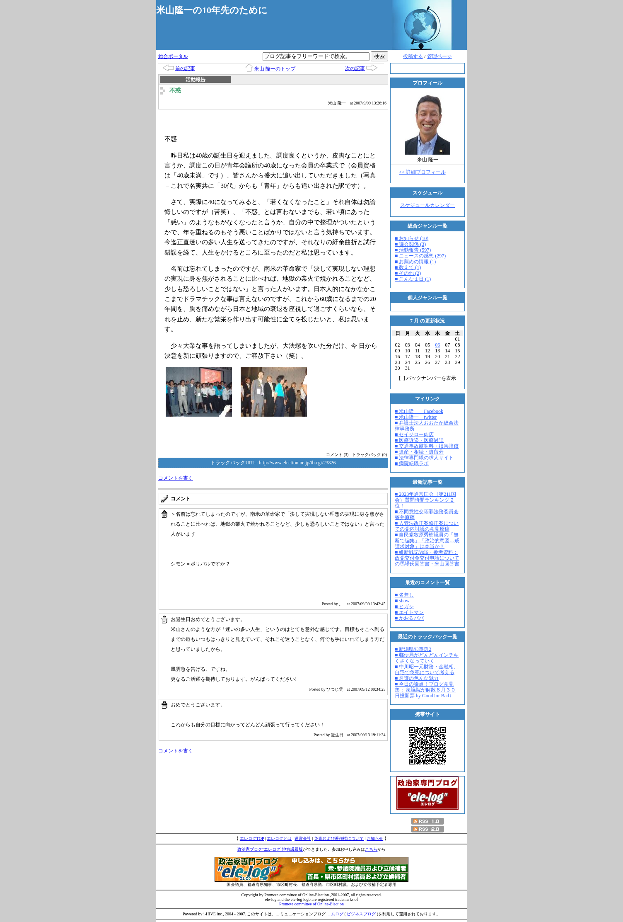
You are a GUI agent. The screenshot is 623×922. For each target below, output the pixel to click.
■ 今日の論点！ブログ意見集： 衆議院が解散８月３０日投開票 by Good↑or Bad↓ (425, 690)
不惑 (175, 90)
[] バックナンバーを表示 (427, 378)
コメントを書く (175, 478)
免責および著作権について (339, 838)
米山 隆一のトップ (274, 69)
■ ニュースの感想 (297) (420, 256)
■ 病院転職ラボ (412, 463)
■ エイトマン (409, 612)
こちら (371, 849)
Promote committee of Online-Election (311, 904)
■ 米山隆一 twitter (416, 417)
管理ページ (439, 56)
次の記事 (355, 68)
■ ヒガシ (404, 606)
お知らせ (375, 838)
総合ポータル (173, 56)
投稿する (413, 56)
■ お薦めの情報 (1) (415, 261)
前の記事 (185, 68)
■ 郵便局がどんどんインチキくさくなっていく (427, 658)
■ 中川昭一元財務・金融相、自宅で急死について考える (427, 669)
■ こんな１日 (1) (413, 279)
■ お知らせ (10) (411, 238)
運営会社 (303, 838)
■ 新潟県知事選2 (413, 649)
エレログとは (279, 838)
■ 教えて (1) (408, 267)
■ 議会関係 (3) (410, 244)
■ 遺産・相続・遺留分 (419, 452)
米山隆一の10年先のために (212, 10)
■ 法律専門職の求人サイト (424, 458)
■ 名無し (404, 595)
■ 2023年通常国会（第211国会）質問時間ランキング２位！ (425, 500)
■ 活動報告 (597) (413, 250)
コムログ (335, 914)
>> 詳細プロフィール (422, 172)
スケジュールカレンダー (427, 205)
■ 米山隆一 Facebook (419, 411)
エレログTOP (252, 838)
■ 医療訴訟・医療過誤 (419, 440)
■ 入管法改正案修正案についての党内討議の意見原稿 (427, 526)
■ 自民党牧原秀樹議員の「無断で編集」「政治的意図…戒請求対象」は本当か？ (427, 540)
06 (437, 345)
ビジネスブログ (361, 914)
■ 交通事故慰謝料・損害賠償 (427, 446)
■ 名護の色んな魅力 (417, 678)
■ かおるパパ (409, 618)
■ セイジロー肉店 (414, 434)
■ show (402, 601)
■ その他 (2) (408, 273)
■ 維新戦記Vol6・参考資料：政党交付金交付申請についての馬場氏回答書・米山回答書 (427, 558)
